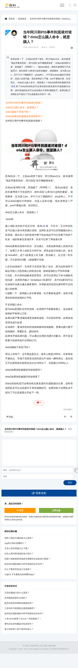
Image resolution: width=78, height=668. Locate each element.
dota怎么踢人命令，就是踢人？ (22, 107)
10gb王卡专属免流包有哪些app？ (20, 574)
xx (14, 37)
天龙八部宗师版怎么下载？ (16, 548)
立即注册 (56, 510)
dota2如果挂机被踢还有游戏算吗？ (24, 116)
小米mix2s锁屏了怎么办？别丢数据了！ (22, 618)
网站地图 (52, 646)
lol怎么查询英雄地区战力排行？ (19, 553)
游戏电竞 (22, 19)
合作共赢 (43, 646)
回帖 (11, 417)
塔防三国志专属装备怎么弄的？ (19, 538)
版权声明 (34, 646)
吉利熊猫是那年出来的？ (15, 598)
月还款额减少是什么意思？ (16, 592)
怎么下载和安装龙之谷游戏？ (18, 569)
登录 (21, 510)
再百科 (12, 19)
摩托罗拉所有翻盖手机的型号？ (19, 624)
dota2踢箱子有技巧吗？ (18, 112)
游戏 (13, 86)
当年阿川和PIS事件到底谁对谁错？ (24, 103)
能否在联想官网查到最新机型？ (19, 603)
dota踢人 (68, 409)
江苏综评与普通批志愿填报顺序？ (20, 608)
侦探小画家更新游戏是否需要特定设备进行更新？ (27, 559)
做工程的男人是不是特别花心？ (19, 629)
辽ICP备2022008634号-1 (59, 649)
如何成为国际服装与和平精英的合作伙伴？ (24, 564)
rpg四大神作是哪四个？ (15, 543)
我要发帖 (41, 493)
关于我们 (26, 646)
